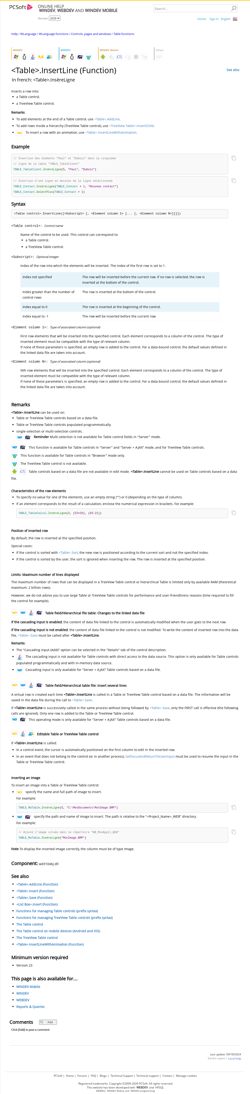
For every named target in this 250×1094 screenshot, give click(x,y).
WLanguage (28, 34)
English (225, 19)
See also (233, 70)
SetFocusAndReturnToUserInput (150, 758)
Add (46, 1024)
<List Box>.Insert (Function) (37, 906)
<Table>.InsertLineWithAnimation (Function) (50, 946)
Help (14, 34)
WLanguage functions (53, 34)
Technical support (147, 1076)
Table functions (124, 34)
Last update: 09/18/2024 (225, 1057)
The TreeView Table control (37, 940)
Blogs (103, 1076)
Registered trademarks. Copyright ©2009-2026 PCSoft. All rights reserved (125, 1083)
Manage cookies (186, 1076)
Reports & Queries (30, 1009)
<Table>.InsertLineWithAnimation (110, 132)
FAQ (93, 1076)
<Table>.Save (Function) (34, 900)
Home (201, 19)
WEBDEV (22, 1002)
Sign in (214, 19)
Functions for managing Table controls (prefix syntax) (57, 913)
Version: (43, 18)
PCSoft (58, 1076)
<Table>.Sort (68, 554)
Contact (167, 1076)
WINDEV (22, 995)
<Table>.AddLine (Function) (37, 886)
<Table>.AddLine (107, 119)
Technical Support (122, 1076)
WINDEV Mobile (28, 989)
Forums (82, 1076)
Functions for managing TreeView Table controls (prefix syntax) (64, 920)
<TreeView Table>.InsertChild (131, 126)
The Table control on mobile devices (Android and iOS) (58, 933)
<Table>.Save (28, 637)
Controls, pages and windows (91, 34)
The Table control (29, 926)
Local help (234, 1061)
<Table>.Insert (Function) (35, 893)
